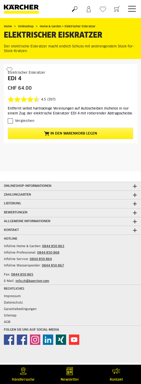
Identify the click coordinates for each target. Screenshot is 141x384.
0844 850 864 (41, 259)
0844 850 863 (53, 246)
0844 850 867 (53, 265)
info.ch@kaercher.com (32, 281)
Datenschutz (13, 302)
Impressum (12, 296)
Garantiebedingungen (20, 309)
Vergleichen (24, 121)
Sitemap (10, 315)
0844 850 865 (22, 274)
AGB (7, 322)
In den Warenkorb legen (70, 133)
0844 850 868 (48, 252)
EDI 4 (14, 78)
